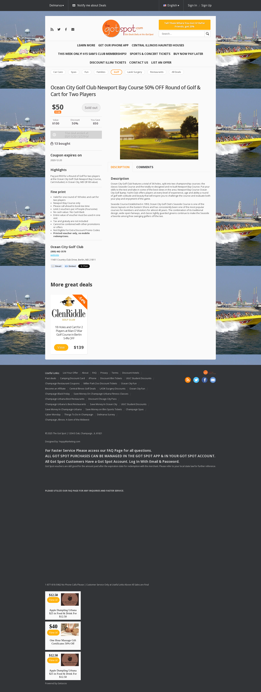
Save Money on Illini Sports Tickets (104, 409)
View (61, 347)
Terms (115, 373)
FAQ (94, 373)
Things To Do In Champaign (78, 414)
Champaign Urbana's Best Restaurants (65, 404)
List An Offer (161, 62)
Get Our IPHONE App (113, 45)
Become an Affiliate (55, 388)
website (54, 255)
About (85, 373)
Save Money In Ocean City (103, 404)
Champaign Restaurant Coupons (62, 383)
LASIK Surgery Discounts (113, 388)
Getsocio (62, 683)
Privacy (104, 373)
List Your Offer (70, 373)
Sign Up (206, 5)
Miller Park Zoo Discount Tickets (100, 383)
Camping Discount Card (72, 378)
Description (120, 167)
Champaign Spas (135, 409)
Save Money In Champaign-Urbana (63, 409)
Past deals (50, 378)
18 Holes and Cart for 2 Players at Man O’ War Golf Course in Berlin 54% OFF (69, 332)
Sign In (192, 5)
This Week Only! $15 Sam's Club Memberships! (92, 54)
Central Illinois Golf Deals (83, 388)
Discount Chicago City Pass (102, 399)
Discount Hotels (130, 373)
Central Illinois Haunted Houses (158, 45)
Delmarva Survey (106, 414)
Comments (144, 167)
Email (58, 266)
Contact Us (138, 62)
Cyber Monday (52, 414)
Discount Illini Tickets (108, 62)
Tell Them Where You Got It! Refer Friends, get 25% (184, 24)
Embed (72, 266)
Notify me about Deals (91, 5)
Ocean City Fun (129, 383)
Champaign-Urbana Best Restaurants (64, 399)
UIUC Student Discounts (138, 378)
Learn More (86, 45)
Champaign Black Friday (57, 393)
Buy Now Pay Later (188, 54)
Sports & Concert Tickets (150, 54)
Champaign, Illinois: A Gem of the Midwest (67, 419)
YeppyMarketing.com (69, 441)
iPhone (92, 378)
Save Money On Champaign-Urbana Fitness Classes (101, 393)
